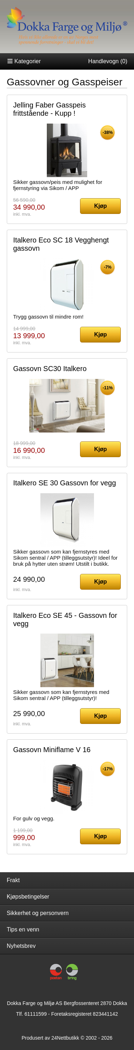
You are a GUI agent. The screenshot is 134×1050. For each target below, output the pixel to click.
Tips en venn (23, 929)
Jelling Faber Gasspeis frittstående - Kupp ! (49, 109)
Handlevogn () (107, 61)
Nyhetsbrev (21, 946)
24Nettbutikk (65, 1038)
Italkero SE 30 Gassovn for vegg (64, 483)
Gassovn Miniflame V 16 (52, 750)
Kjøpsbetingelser (28, 897)
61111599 (35, 1014)
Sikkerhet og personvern (38, 913)
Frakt (13, 880)
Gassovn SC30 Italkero (50, 368)
